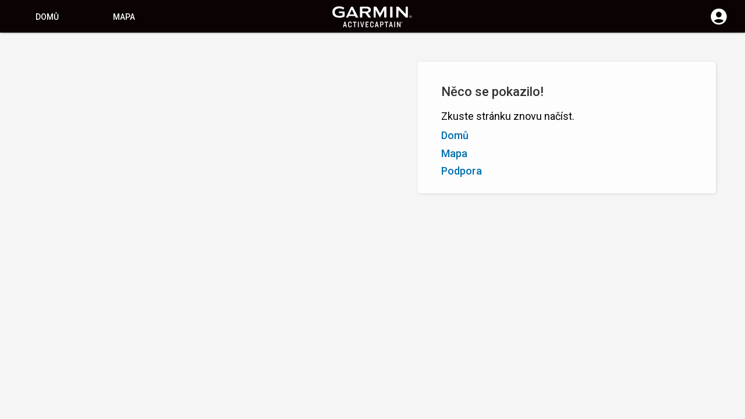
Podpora (461, 171)
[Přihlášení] (718, 23)
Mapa (124, 17)
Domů (47, 17)
